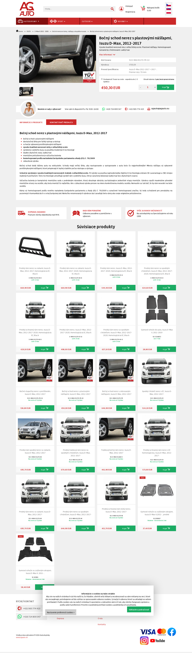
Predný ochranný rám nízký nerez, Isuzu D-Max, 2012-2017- (116, 510)
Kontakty (102, 624)
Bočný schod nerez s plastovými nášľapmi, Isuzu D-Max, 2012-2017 (112, 31)
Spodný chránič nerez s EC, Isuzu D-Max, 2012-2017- (157, 392)
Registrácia (130, 11)
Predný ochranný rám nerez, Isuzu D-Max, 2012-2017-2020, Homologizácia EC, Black (35, 332)
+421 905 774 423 (134, 109)
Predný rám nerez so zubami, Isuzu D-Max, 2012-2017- (35, 513)
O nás (100, 618)
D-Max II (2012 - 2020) (42, 31)
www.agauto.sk (22, 637)
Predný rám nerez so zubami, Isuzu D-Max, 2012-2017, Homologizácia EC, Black (35, 271)
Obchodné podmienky (66, 612)
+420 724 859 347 (111, 109)
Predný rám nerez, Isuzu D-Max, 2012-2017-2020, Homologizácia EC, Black (116, 269)
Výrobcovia (102, 606)
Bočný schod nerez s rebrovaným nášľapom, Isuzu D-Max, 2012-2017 (116, 392)
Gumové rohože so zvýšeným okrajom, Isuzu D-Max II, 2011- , (35, 571)
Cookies (60, 618)
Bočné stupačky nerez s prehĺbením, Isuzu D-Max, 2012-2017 (35, 392)
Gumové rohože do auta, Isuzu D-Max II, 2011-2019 (157, 331)
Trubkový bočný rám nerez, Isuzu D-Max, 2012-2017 (116, 451)
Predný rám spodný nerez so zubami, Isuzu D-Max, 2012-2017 (35, 451)
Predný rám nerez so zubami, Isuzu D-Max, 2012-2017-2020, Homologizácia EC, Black (75, 271)
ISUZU (29, 31)
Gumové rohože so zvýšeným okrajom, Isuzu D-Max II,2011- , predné (157, 513)
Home (19, 31)
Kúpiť (165, 87)
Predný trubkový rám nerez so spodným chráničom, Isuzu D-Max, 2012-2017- (75, 452)
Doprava (60, 621)
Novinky (101, 612)
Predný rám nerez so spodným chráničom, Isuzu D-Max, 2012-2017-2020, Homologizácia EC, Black (157, 271)
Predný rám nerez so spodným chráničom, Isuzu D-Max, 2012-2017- (75, 513)
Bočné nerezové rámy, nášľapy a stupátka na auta (69, 31)
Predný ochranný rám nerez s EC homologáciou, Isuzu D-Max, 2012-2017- (157, 452)
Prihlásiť (129, 6)
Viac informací (105, 54)
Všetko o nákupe (64, 606)
